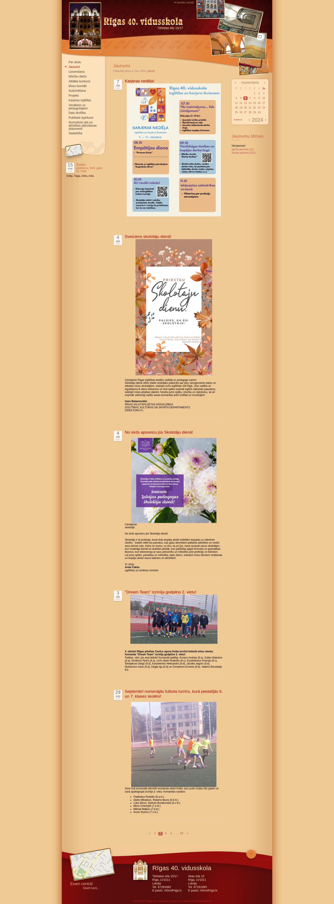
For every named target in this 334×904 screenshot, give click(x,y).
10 (263, 98)
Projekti (74, 95)
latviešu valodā (185, 2)
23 (259, 107)
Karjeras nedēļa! (139, 81)
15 (254, 102)
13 (245, 102)
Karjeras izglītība (80, 100)
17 (263, 102)
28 (250, 112)
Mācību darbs (78, 76)
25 (236, 112)
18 (236, 107)
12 (240, 102)
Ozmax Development (201, 901)
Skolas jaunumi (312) (244, 152)
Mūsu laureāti (77, 86)
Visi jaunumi (238, 145)
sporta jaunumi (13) (242, 149)
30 (259, 112)
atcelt (151, 71)
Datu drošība (77, 112)
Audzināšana (77, 90)
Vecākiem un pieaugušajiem (78, 106)
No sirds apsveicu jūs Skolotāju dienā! (159, 432)
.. (176, 833)
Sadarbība (75, 133)
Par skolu (75, 62)
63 (181, 833)
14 (250, 102)
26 (240, 112)
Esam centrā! (81, 884)
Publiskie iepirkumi (81, 117)
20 (245, 107)
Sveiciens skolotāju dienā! (148, 236)
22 (254, 107)
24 (263, 107)
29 (254, 112)
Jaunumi (74, 67)
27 (245, 112)
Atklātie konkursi (79, 81)
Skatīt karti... (91, 888)
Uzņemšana (77, 71)
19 (240, 107)
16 (259, 102)
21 (250, 107)
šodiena (238, 119)
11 (236, 102)
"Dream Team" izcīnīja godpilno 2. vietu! (160, 592)
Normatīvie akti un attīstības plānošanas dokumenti (83, 125)
